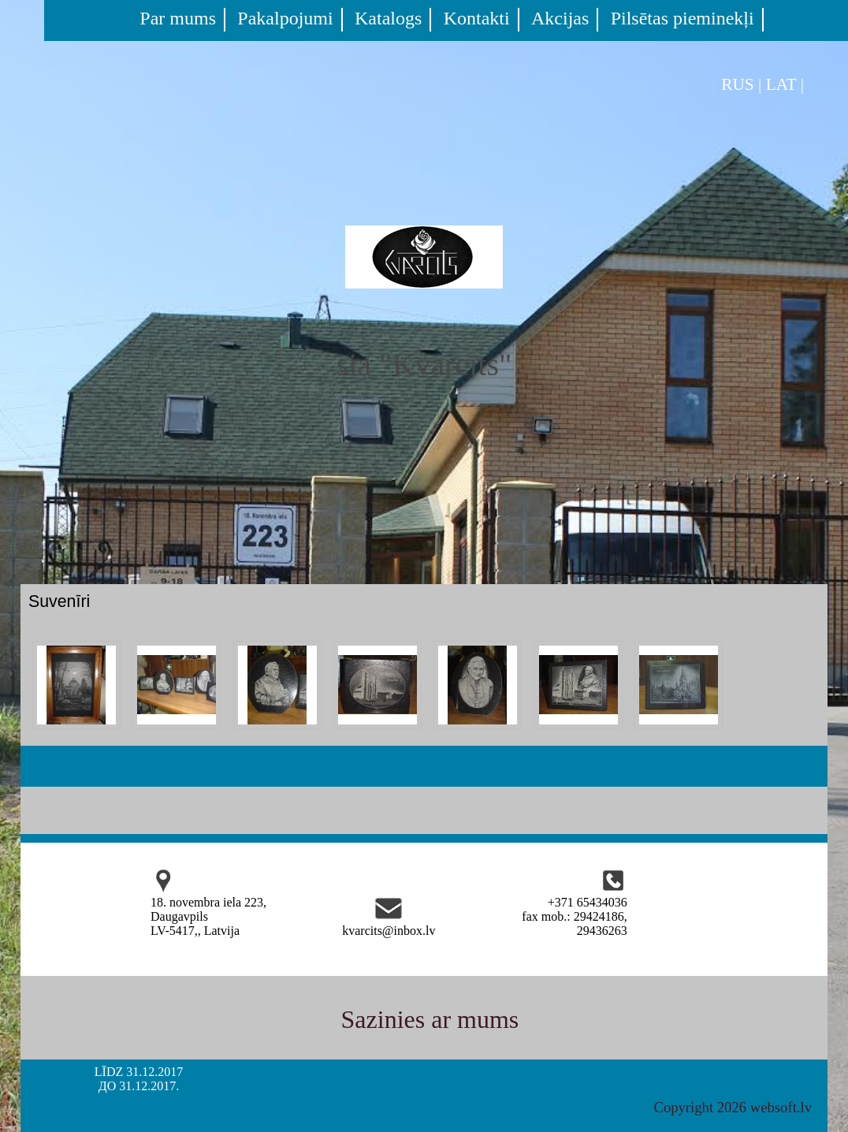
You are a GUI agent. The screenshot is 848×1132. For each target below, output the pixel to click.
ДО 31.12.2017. (139, 1086)
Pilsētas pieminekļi (682, 18)
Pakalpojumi (285, 18)
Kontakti (477, 18)
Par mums (177, 18)
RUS (737, 84)
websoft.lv (781, 1107)
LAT (781, 84)
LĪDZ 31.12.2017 (139, 1071)
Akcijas (560, 18)
